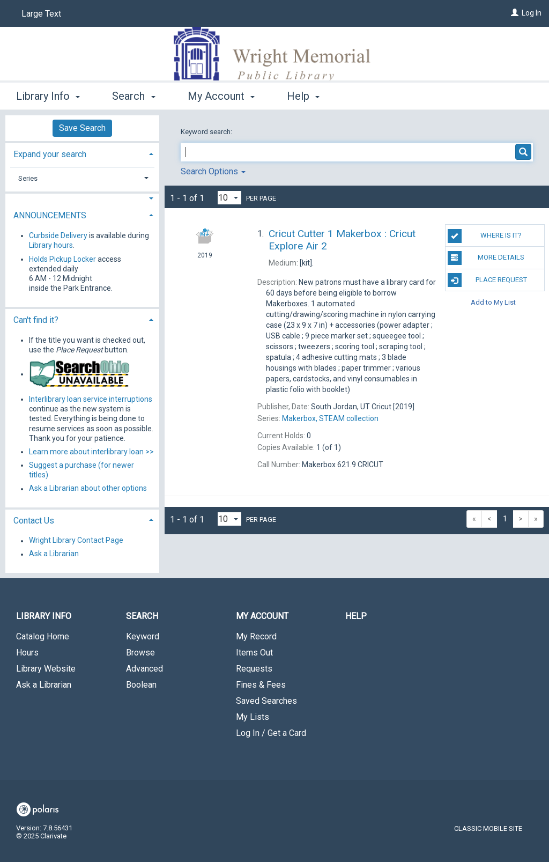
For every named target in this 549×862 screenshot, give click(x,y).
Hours (27, 652)
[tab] (82, 153)
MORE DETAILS (486, 258)
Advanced (144, 669)
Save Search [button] (82, 128)
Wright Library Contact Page (76, 540)
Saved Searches (266, 701)
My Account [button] (221, 96)
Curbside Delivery (58, 235)
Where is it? (485, 236)
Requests (254, 669)
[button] (82, 199)
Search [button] (133, 96)
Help (356, 616)
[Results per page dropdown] (229, 197)
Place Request (487, 280)
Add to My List (493, 302)
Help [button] (303, 96)
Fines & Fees (261, 685)
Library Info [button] (48, 96)
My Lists (252, 717)
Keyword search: (207, 132)
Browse (140, 652)
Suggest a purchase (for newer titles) (81, 470)
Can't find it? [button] (35, 320)
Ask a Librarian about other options (88, 488)
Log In (531, 13)
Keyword (142, 636)
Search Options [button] (213, 171)
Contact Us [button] (33, 520)
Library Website (46, 669)
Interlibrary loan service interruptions (90, 399)
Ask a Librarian (54, 554)
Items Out (254, 652)
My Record (256, 636)
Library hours (51, 245)
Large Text (41, 14)
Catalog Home (42, 636)
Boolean (141, 685)
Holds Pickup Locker (62, 259)
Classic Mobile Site (488, 828)
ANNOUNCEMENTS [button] (49, 215)
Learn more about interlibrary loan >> (91, 451)
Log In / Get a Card (271, 733)
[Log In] (514, 13)
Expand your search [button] (49, 154)
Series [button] (28, 178)
